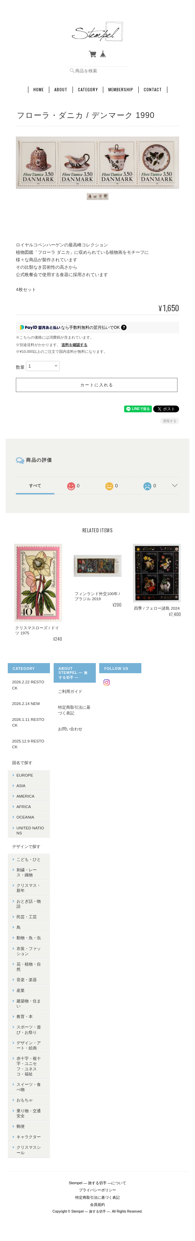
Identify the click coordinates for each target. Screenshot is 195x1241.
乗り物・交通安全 (29, 1113)
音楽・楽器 (27, 979)
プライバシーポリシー (97, 1190)
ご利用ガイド (70, 691)
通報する (169, 421)
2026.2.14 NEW (26, 703)
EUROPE (25, 775)
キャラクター (29, 1137)
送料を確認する (74, 345)
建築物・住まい (29, 1003)
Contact (153, 90)
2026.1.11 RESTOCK (28, 722)
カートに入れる (96, 385)
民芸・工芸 (27, 917)
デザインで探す (26, 846)
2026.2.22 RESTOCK (28, 685)
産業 (21, 990)
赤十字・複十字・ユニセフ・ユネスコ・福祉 (29, 1066)
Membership (120, 90)
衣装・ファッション (29, 951)
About (60, 90)
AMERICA (25, 796)
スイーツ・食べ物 (29, 1087)
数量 (20, 367)
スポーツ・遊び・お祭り (29, 1029)
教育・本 (25, 1016)
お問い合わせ (70, 729)
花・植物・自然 (29, 966)
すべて (35, 485)
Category (88, 90)
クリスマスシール (29, 1149)
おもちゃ (25, 1100)
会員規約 (97, 1204)
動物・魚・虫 (29, 937)
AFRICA (24, 806)
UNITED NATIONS (30, 830)
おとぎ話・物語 (29, 903)
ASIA (21, 785)
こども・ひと (29, 859)
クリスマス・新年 (29, 888)
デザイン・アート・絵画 (29, 1045)
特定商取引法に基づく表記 (74, 710)
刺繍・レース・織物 (27, 872)
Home (38, 90)
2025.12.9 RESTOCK (28, 744)
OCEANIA (25, 817)
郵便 (21, 1126)
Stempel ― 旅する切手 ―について (98, 1183)
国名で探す (22, 762)
